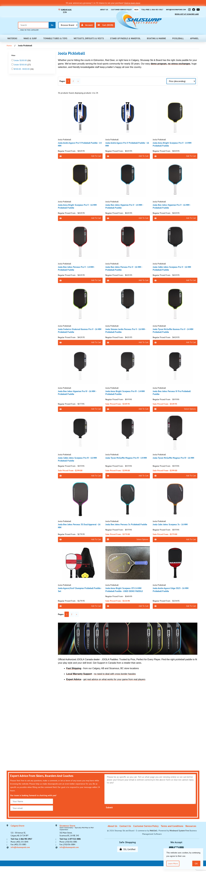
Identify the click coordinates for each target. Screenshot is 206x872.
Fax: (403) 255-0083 (19, 852)
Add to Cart (80, 154)
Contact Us (125, 831)
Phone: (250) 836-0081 (69, 849)
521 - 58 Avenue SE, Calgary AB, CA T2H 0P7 (21, 836)
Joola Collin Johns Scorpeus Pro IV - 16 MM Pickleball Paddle (80, 460)
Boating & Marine (156, 36)
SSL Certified (127, 854)
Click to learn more (132, 3)
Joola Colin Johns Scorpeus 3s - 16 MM (173, 525)
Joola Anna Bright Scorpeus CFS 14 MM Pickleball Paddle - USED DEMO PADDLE (126, 594)
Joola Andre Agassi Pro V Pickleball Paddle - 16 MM (127, 142)
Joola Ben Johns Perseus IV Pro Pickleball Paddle (174, 393)
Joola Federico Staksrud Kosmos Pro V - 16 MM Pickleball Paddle (80, 330)
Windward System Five (179, 836)
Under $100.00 (20, 58)
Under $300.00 (20, 62)
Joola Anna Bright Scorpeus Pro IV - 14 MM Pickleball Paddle (127, 393)
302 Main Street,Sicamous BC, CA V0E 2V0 (81, 836)
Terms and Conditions (172, 831)
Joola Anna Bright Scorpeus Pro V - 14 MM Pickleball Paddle (174, 142)
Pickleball (178, 36)
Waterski (12, 36)
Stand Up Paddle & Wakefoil (125, 36)
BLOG (132, 9)
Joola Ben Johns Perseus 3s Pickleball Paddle (125, 527)
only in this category (112, 27)
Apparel (194, 36)
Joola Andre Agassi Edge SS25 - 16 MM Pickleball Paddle (173, 594)
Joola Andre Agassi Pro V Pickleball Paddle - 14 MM (80, 142)
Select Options (175, 409)
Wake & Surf (30, 36)
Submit (109, 812)
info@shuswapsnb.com (174, 9)
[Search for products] (117, 23)
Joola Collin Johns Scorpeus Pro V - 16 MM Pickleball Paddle (174, 267)
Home (9, 43)
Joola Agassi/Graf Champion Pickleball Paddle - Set (78, 594)
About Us (96, 9)
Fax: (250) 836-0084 (68, 852)
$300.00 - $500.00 (22, 67)
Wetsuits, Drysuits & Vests (89, 36)
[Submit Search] (135, 23)
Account (170, 22)
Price (13, 53)
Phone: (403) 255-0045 (21, 849)
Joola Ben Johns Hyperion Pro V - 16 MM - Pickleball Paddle (174, 205)
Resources (190, 831)
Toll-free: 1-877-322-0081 (71, 846)
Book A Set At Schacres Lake (185, 12)
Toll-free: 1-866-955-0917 (149, 9)
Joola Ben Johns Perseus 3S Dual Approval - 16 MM (80, 527)
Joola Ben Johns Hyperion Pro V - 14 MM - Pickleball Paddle (126, 205)
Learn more (173, 863)
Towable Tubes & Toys (55, 36)
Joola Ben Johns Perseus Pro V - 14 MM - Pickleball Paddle (78, 267)
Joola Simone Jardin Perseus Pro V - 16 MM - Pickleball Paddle (127, 330)
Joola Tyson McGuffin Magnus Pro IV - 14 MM (126, 460)
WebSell (153, 836)
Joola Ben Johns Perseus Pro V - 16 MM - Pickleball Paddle (125, 267)
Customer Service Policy (115, 9)
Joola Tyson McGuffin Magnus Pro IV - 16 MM (174, 460)
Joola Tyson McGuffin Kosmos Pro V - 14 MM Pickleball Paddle (173, 330)
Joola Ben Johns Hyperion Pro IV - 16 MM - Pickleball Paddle (79, 393)
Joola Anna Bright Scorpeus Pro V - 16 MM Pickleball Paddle (79, 205)
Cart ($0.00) (189, 22)
